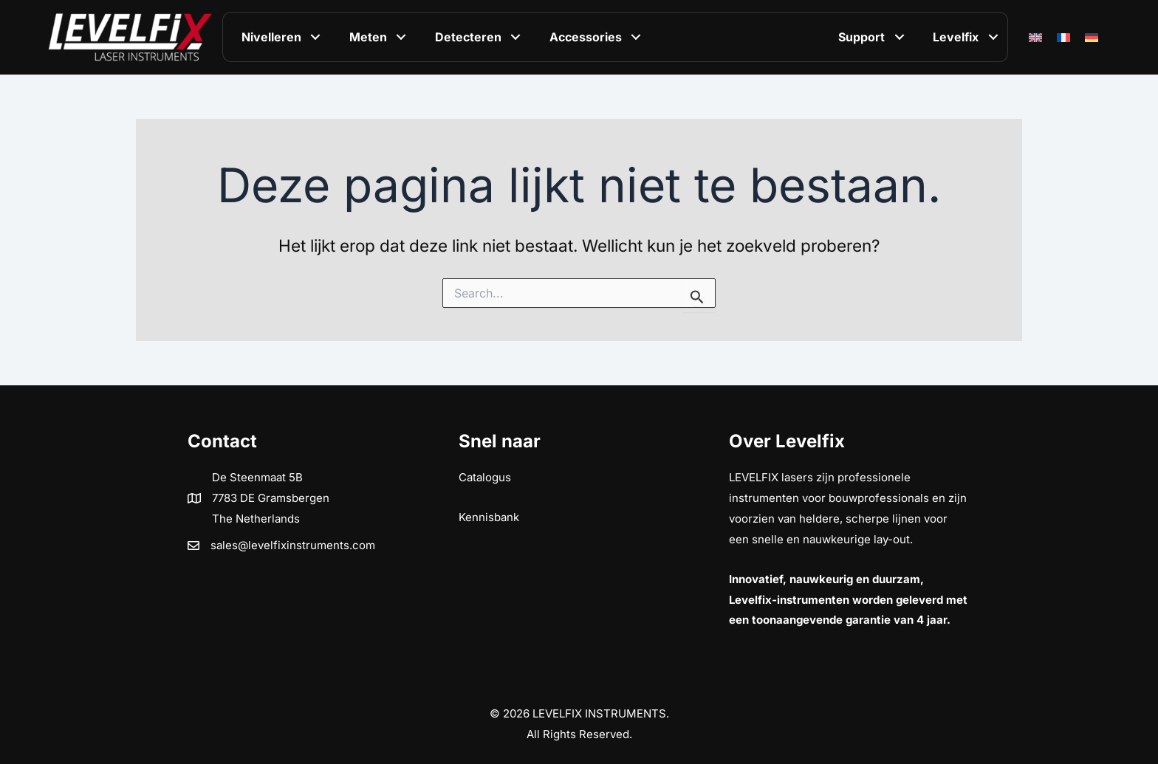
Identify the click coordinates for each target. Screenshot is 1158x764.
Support (861, 37)
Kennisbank (489, 517)
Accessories (585, 37)
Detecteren (468, 37)
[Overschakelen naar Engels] (1035, 37)
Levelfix (956, 37)
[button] (315, 37)
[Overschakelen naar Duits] (1092, 37)
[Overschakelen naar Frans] (1063, 37)
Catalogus (485, 477)
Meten (368, 37)
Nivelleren (271, 37)
